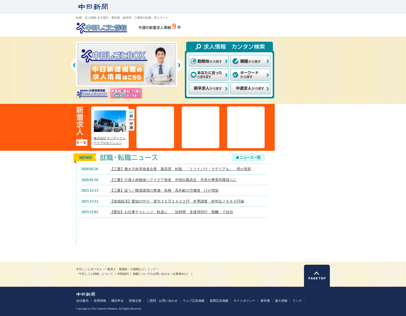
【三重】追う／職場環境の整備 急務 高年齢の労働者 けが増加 (164, 190)
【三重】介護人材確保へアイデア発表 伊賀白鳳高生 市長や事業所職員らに (173, 180)
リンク (297, 301)
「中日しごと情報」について (94, 273)
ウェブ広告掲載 (194, 301)
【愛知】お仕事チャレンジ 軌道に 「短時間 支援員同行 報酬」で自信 (171, 212)
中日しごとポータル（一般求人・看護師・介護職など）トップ (116, 269)
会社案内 (82, 301)
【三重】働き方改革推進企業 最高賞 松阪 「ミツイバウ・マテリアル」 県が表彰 (180, 169)
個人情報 (281, 301)
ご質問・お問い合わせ (162, 301)
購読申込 (117, 301)
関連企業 (135, 301)
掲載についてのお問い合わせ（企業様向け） (161, 273)
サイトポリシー (244, 301)
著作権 (265, 301)
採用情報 (100, 301)
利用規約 (123, 273)
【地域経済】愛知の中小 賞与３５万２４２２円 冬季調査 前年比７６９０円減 (177, 201)
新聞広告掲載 (219, 301)
